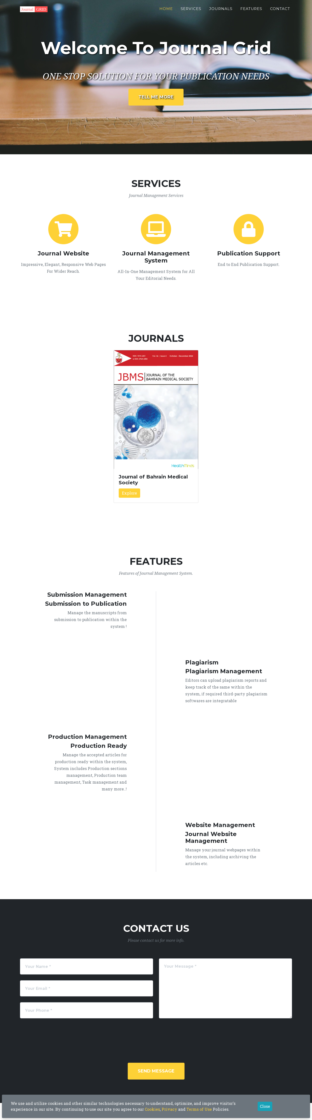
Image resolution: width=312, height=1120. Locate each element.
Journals (221, 11)
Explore (129, 493)
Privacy (169, 1109)
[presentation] (163, 1033)
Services (191, 11)
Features (251, 11)
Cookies (152, 1109)
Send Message (156, 1071)
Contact (280, 11)
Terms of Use (199, 1109)
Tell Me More (156, 97)
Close (265, 1106)
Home (166, 11)
